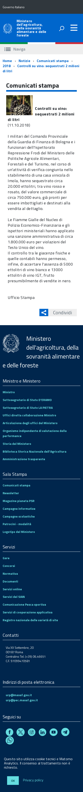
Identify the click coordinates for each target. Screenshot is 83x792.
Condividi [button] (60, 312)
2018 (7, 66)
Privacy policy (33, 780)
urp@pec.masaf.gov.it (22, 700)
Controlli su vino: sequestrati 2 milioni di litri (41, 68)
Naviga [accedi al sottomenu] (14, 49)
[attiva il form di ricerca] (62, 28)
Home (7, 60)
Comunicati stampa (53, 60)
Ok (13, 780)
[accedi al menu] (73, 27)
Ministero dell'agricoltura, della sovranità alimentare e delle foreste (31, 28)
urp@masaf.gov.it (19, 695)
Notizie (24, 60)
